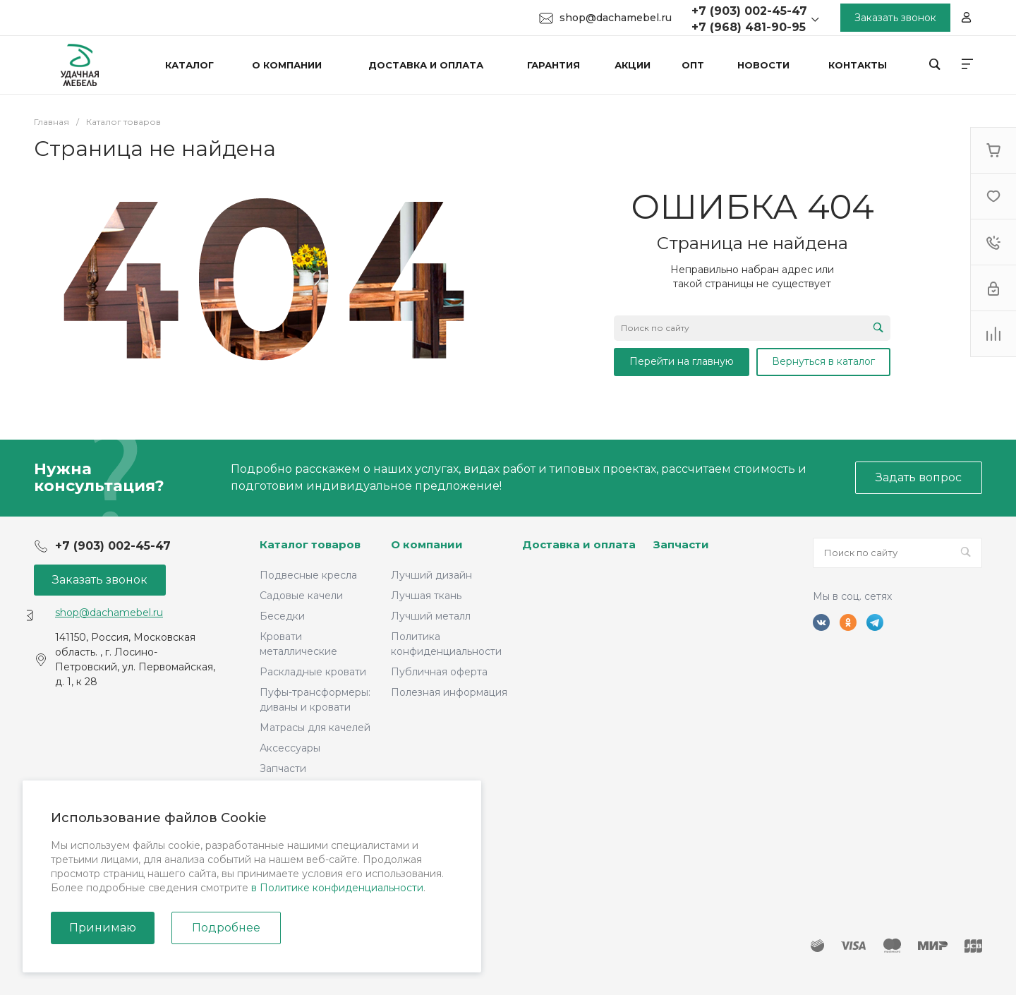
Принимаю (102, 927)
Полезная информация (449, 692)
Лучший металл (431, 616)
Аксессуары (290, 748)
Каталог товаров (310, 544)
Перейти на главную (681, 361)
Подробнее (226, 927)
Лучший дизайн (431, 575)
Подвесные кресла (308, 575)
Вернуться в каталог (823, 361)
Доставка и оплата (579, 544)
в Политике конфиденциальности (337, 887)
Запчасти (283, 768)
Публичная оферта (439, 671)
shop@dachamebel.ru (616, 17)
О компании (427, 544)
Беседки (282, 616)
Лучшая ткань (426, 595)
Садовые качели (301, 595)
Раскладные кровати (313, 671)
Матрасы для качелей (315, 727)
